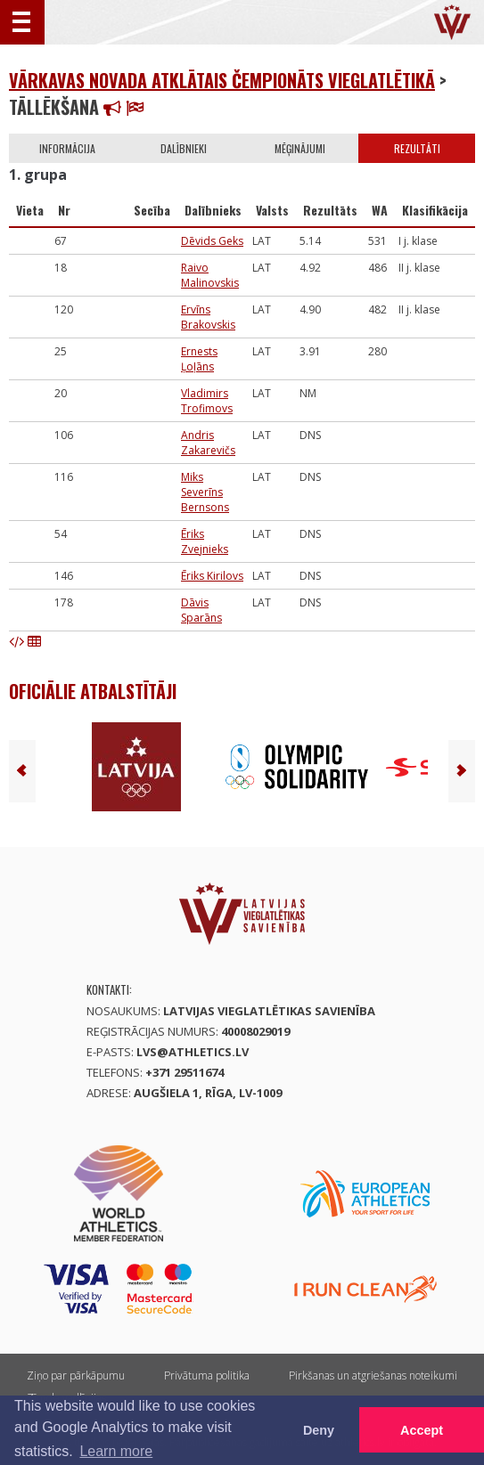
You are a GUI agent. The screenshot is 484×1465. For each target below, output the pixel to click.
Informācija (67, 148)
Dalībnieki (183, 148)
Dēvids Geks (212, 240)
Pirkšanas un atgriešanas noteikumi (373, 1375)
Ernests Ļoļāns (199, 359)
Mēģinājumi (300, 148)
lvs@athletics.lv (192, 1052)
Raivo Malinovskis (210, 275)
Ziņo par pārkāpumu (76, 1375)
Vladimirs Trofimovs (207, 401)
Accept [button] (421, 1430)
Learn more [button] (115, 1451)
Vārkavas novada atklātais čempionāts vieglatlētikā (222, 80)
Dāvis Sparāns (201, 610)
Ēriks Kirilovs (212, 575)
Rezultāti (417, 148)
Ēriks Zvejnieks (204, 541)
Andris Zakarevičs (208, 442)
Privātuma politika (207, 1375)
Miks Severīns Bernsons (205, 492)
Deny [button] (318, 1430)
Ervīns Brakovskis (208, 317)
